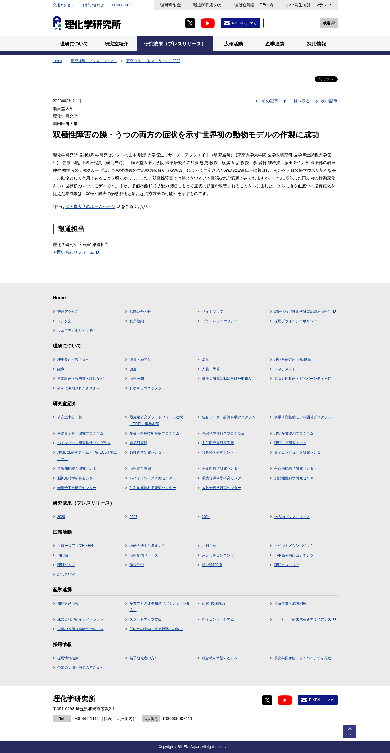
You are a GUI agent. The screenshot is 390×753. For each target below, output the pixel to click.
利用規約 (137, 321)
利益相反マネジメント (147, 388)
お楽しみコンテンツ (218, 555)
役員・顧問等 (140, 360)
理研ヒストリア (286, 565)
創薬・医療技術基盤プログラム (154, 433)
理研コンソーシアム (218, 619)
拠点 (133, 369)
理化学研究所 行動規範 (292, 360)
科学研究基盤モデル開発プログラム (302, 417)
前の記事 (270, 101)
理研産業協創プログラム (293, 433)
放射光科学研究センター (221, 488)
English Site (121, 5)
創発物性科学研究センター (295, 478)
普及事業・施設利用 (290, 603)
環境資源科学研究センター (223, 478)
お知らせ (209, 546)
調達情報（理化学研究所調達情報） (305, 311)
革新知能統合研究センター (78, 468)
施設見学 (137, 565)
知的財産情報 (68, 603)
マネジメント (285, 369)
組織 (60, 369)
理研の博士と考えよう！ (149, 546)
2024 (206, 517)
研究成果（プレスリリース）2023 (153, 61)
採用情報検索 (68, 658)
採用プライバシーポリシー (295, 321)
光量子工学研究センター (76, 488)
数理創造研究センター (147, 452)
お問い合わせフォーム (76, 252)
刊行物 (62, 555)
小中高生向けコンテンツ (309, 4)
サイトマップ (212, 311)
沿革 (205, 360)
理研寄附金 (170, 4)
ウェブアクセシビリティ (76, 330)
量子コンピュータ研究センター (299, 452)
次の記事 (329, 101)
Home (57, 61)
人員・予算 (211, 369)
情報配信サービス (144, 555)
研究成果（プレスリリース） (94, 61)
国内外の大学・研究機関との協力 (156, 629)
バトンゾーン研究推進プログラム (84, 443)
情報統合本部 (140, 468)
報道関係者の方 (207, 4)
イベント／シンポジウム (293, 546)
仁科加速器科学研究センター (153, 488)
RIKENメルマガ (244, 23)
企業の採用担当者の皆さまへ (80, 629)
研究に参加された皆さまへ (78, 388)
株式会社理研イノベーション (82, 619)
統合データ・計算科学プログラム (228, 417)
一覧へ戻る (299, 101)
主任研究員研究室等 (218, 443)
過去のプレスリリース (292, 517)
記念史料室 (66, 574)
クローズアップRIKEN (75, 546)
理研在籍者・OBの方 (253, 4)
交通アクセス (63, 5)
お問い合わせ (93, 5)
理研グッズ (66, 565)
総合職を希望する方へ (220, 658)
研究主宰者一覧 (69, 417)
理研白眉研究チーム (290, 443)
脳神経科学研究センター (76, 478)
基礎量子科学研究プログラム (80, 433)
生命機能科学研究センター (295, 468)
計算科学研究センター (220, 452)
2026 (61, 517)
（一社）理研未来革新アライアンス (305, 619)
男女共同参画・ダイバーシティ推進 (302, 378)
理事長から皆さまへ (73, 360)
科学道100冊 (212, 565)
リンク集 (64, 321)
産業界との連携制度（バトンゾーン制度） (160, 606)
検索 (326, 23)
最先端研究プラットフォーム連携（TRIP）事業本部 (156, 420)
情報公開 (137, 378)
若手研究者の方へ (144, 658)
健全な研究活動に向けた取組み (227, 378)
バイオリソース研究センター (153, 478)
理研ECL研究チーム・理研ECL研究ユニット (87, 455)
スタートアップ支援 (146, 619)
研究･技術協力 (213, 603)
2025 (134, 517)
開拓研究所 (138, 443)
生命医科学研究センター (221, 468)
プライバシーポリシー (220, 321)
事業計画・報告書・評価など (80, 378)
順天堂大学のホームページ (92, 206)
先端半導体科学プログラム (223, 433)
